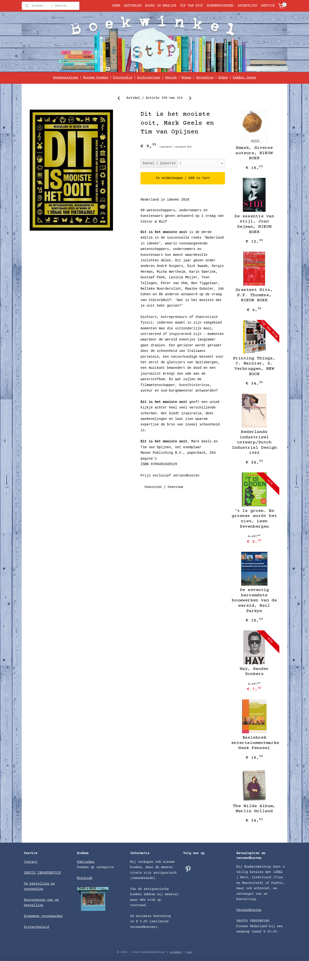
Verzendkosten (248, 910)
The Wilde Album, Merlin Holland (254, 809)
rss (189, 952)
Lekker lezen (244, 78)
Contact (30, 862)
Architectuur (148, 78)
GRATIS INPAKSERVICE (42, 873)
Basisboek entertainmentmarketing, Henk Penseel (254, 742)
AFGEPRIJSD (247, 6)
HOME (116, 6)
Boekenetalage (65, 78)
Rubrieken (85, 862)
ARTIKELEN (132, 6)
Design (171, 78)
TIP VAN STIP (191, 6)
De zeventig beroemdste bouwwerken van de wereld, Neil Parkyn (254, 600)
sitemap (176, 952)
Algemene (32, 916)
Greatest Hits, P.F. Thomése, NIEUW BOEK (254, 295)
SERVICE (267, 6)
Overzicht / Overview (163, 487)
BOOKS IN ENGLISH (160, 6)
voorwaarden (52, 916)
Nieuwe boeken (95, 78)
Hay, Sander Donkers (254, 671)
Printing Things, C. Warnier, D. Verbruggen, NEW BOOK (254, 366)
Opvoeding (204, 78)
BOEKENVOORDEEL (220, 6)
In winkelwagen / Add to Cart (183, 178)
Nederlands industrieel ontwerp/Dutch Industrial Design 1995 (254, 442)
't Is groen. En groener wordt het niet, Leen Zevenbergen (254, 518)
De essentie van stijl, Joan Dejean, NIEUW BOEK (254, 224)
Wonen (186, 78)
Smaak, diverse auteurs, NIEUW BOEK (254, 153)
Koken (223, 78)
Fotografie (122, 78)
